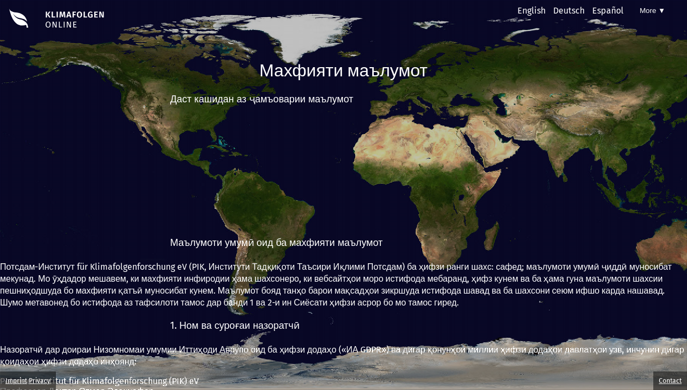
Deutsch (569, 10)
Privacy (39, 381)
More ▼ (652, 10)
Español (608, 10)
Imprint (16, 381)
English (531, 10)
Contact (670, 381)
